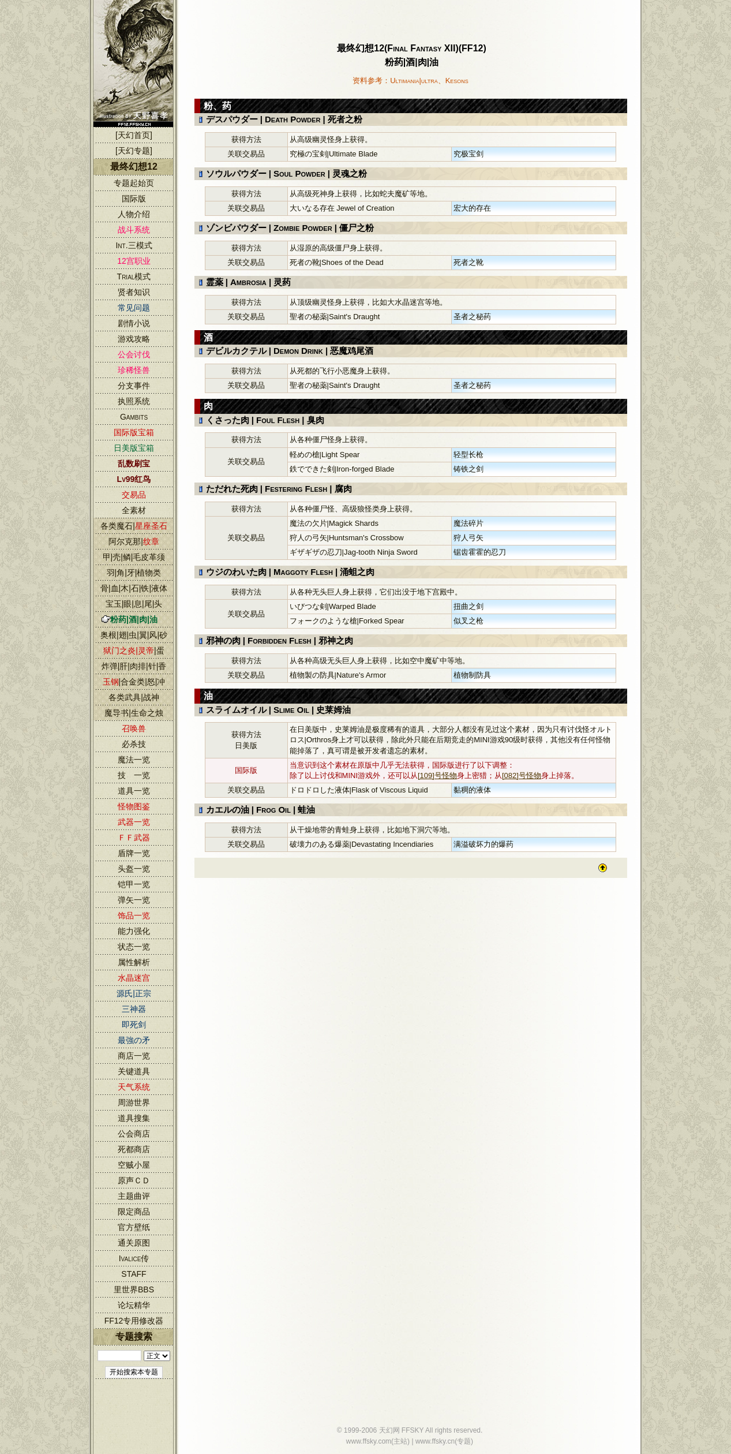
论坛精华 (134, 1305)
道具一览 (134, 790)
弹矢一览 (134, 899)
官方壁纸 (134, 1227)
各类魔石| (133, 525)
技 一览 (134, 775)
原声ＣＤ (134, 1180)
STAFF (133, 1274)
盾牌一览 (134, 853)
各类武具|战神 (133, 697)
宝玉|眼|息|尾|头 (134, 603)
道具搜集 (134, 1118)
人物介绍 (134, 214)
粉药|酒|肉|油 (134, 619)
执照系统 (134, 401)
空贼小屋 (134, 1164)
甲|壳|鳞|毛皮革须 (134, 557)
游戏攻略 (134, 338)
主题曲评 (134, 1196)
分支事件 (134, 385)
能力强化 (134, 931)
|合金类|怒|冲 (134, 681)
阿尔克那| (133, 541)
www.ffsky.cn (435, 1441)
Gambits (134, 416)
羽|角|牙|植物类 (134, 572)
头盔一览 (134, 868)
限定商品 (134, 1211)
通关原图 (134, 1242)
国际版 (134, 198)
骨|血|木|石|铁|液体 (133, 588)
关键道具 (134, 1071)
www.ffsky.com (368, 1441)
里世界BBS (134, 1289)
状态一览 (134, 946)
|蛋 (133, 650)
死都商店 (134, 1149)
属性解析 (134, 962)
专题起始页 (134, 183)
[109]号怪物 (437, 775)
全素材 (134, 510)
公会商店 (134, 1133)
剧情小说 (134, 323)
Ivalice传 (134, 1258)
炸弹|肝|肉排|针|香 (134, 666)
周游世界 (134, 1102)
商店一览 (134, 1055)
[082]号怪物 (521, 775)
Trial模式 (134, 276)
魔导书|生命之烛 (133, 712)
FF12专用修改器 (134, 1320)
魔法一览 (134, 759)
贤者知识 (134, 292)
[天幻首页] (133, 135)
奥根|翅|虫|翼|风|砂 (133, 635)
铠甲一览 (134, 884)
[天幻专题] (133, 150)
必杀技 (134, 744)
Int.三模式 (133, 245)
